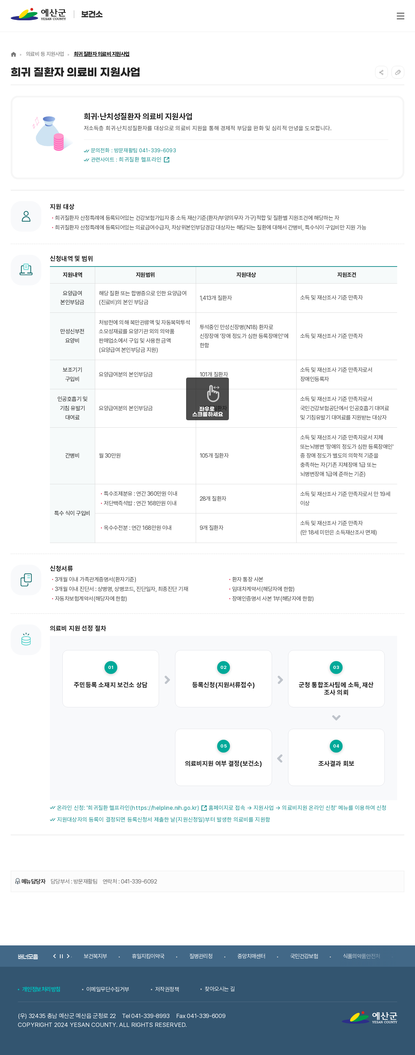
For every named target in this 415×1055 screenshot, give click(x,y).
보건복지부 (95, 956)
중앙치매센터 (251, 956)
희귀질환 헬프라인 (144, 159)
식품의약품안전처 (361, 956)
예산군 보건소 (61, 14)
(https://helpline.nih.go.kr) (168, 808)
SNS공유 (381, 72)
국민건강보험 (304, 956)
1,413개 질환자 (216, 298)
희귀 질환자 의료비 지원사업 (102, 54)
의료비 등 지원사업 (45, 54)
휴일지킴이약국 (148, 956)
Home (13, 54)
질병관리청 (200, 956)
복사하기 (397, 72)
